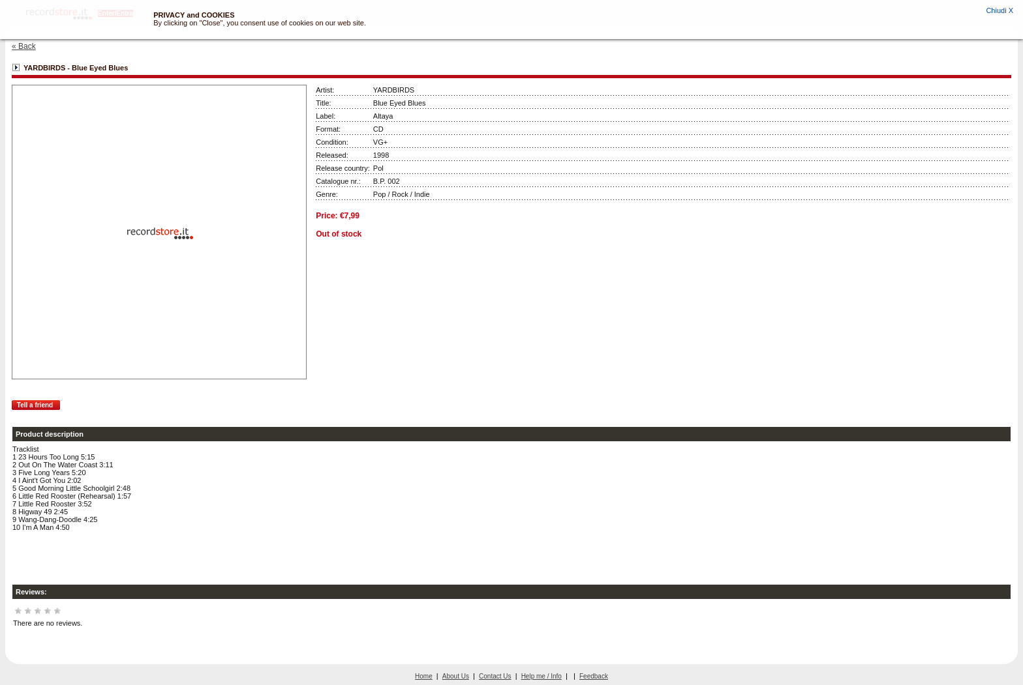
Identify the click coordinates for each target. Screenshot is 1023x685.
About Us (455, 676)
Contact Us (495, 676)
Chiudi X (999, 10)
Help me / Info (541, 676)
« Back (24, 46)
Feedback (593, 676)
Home (424, 676)
